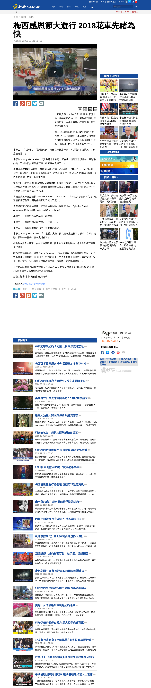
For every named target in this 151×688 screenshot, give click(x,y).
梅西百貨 (36, 289)
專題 (77, 7)
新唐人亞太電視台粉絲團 (34, 284)
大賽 (102, 2)
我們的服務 (126, 359)
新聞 (61, 7)
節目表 (121, 2)
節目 (69, 7)
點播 (84, 7)
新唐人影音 (93, 2)
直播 (53, 7)
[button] (55, 72)
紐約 (25, 289)
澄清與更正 (125, 362)
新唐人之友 (111, 2)
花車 (64, 289)
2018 (73, 289)
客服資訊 (113, 362)
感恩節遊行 (51, 289)
